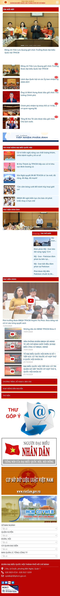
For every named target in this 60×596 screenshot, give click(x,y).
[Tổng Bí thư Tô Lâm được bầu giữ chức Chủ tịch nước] (39, 45)
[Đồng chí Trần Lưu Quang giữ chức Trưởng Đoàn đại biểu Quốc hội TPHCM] (22, 45)
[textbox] (29, 528)
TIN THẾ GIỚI (41, 233)
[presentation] (4, 221)
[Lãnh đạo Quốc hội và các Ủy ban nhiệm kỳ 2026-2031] (26, 45)
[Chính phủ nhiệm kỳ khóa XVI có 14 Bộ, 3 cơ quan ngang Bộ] (35, 45)
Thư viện (6, 395)
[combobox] (29, 528)
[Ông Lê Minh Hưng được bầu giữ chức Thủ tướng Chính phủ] (30, 45)
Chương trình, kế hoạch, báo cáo (17, 381)
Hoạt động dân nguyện (13, 388)
